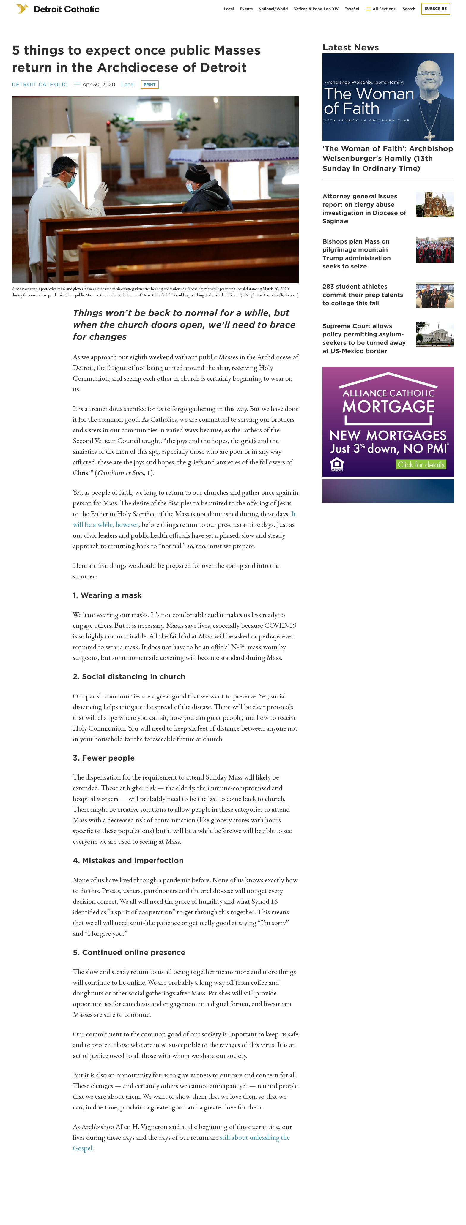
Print (150, 84)
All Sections (380, 8)
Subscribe (436, 8)
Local (229, 9)
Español (351, 9)
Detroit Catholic (39, 84)
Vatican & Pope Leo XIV (316, 9)
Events (246, 9)
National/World (273, 9)
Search (409, 9)
